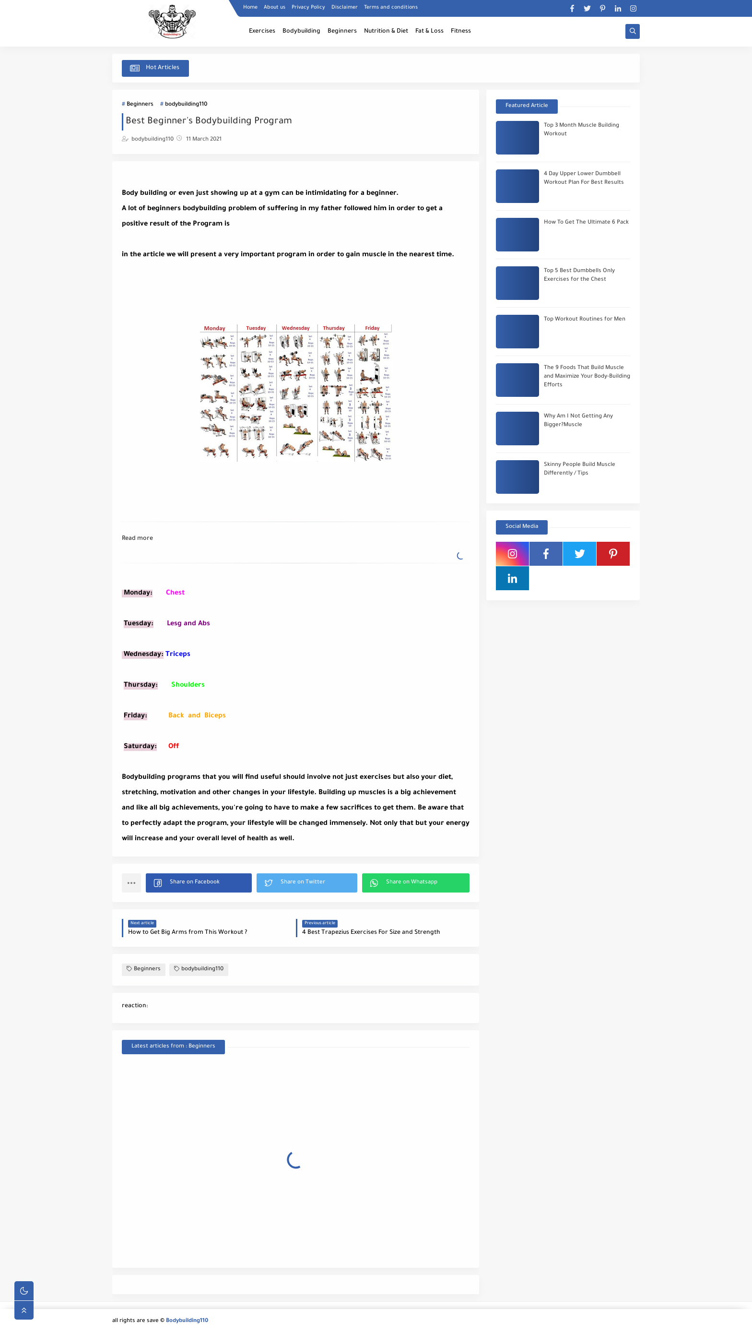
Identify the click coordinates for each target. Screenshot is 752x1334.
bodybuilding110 (186, 105)
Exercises (262, 31)
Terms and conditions (391, 8)
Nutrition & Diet (386, 31)
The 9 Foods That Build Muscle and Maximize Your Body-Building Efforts (587, 377)
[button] (199, 883)
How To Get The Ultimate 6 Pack (586, 223)
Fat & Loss (429, 31)
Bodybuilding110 (187, 1321)
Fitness (461, 31)
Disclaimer (344, 8)
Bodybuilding (301, 31)
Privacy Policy (308, 8)
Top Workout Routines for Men (584, 320)
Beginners (342, 31)
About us (274, 8)
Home (250, 8)
